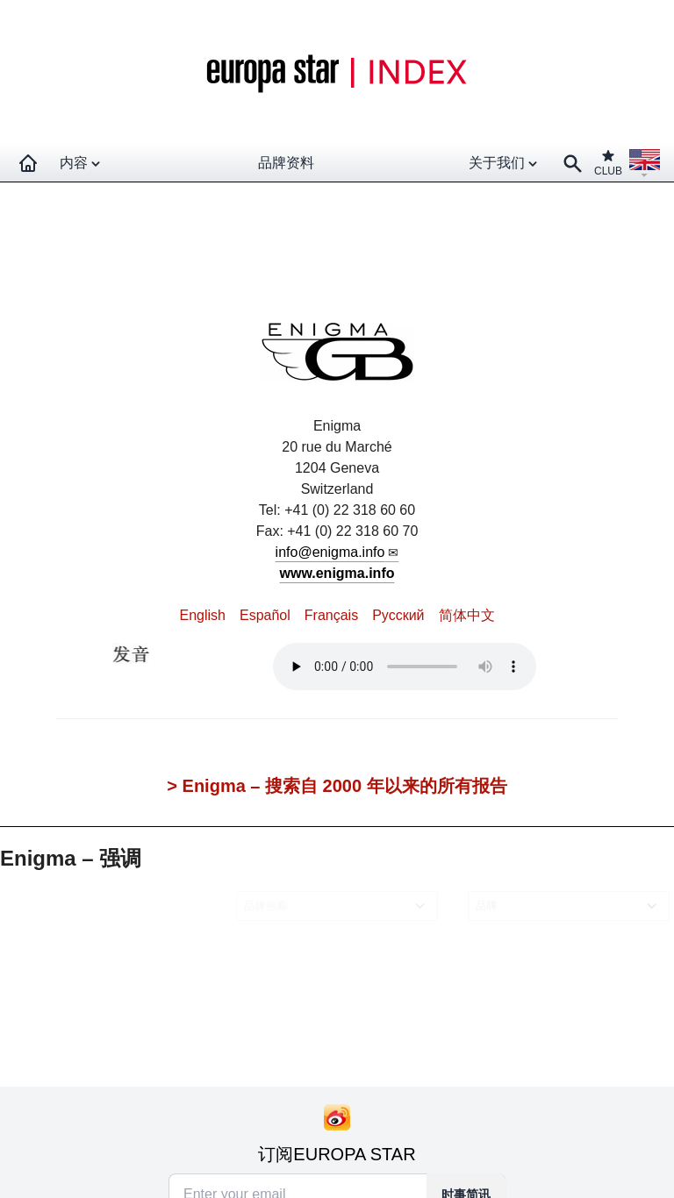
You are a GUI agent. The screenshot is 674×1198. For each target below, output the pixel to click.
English (202, 615)
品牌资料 (286, 162)
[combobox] (340, 905)
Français (331, 615)
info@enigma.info (330, 552)
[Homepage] (28, 163)
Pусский (398, 615)
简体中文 (467, 615)
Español (265, 615)
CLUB (608, 162)
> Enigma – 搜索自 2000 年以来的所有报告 (336, 785)
